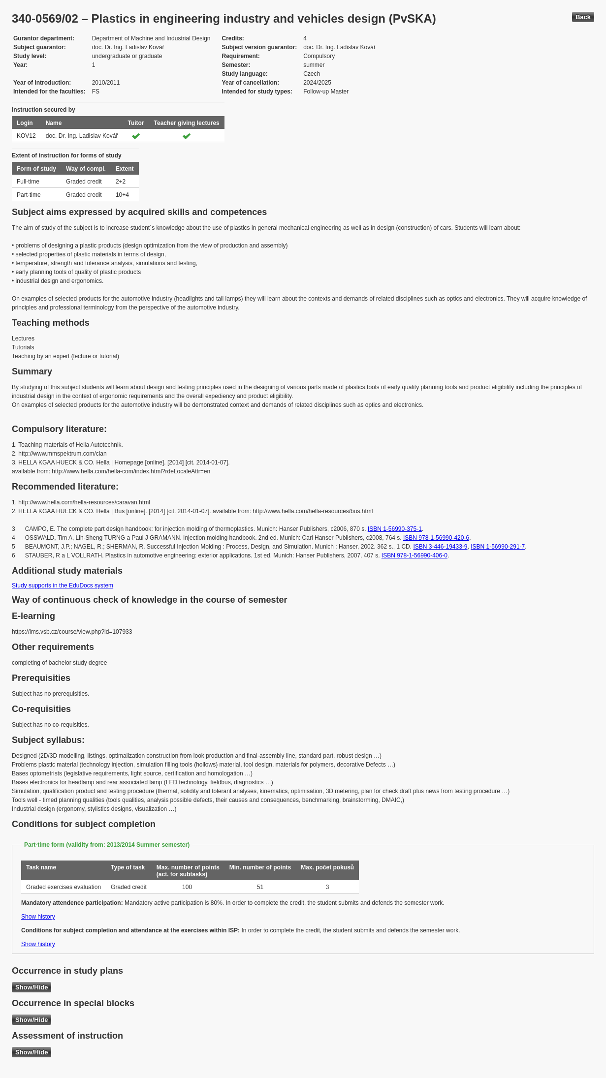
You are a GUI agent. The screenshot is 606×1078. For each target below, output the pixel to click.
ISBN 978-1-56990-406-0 (414, 555)
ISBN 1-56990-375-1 (395, 528)
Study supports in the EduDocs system (62, 585)
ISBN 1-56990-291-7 (498, 546)
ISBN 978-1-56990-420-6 (436, 537)
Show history (38, 916)
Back (583, 17)
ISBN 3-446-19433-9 (440, 546)
